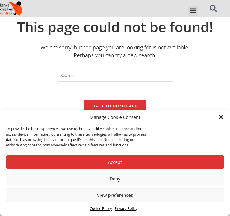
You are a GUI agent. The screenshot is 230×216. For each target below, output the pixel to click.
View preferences (115, 195)
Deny (115, 179)
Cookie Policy (101, 208)
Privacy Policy (126, 208)
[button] (221, 117)
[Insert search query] (115, 76)
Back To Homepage (114, 106)
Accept (115, 162)
